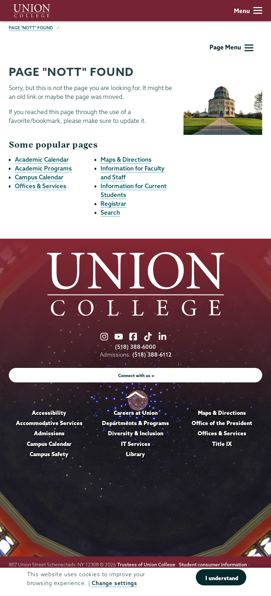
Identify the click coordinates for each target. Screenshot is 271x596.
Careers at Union (136, 412)
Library (135, 454)
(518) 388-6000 (135, 347)
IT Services (135, 443)
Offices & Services (40, 186)
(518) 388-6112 (151, 354)
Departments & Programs (135, 423)
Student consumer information (213, 564)
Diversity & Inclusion (135, 433)
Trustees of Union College (146, 564)
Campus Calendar (39, 177)
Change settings (114, 583)
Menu (248, 10)
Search (110, 212)
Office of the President (222, 423)
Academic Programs (43, 168)
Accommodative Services (49, 423)
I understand (221, 578)
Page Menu (231, 47)
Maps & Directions (126, 159)
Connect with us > (136, 375)
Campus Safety (49, 454)
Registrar (113, 203)
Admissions (49, 433)
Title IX (222, 443)
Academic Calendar (42, 159)
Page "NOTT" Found (31, 27)
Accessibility (49, 412)
